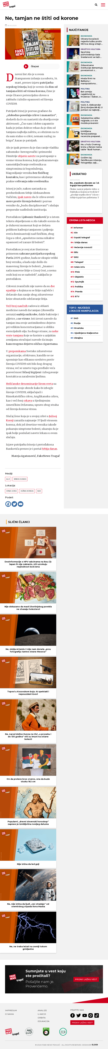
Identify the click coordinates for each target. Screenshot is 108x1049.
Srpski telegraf (82, 237)
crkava (28, 400)
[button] (103, 4)
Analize (42, 1010)
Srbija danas (49, 448)
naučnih (22, 306)
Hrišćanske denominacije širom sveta (29, 383)
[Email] (20, 504)
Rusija (77, 323)
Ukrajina (78, 338)
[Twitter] (14, 504)
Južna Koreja (27, 491)
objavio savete (27, 156)
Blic (76, 252)
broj (14, 306)
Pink (77, 272)
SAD (39, 491)
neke (55, 331)
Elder (95, 1045)
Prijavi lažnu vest (86, 979)
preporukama (17, 351)
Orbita (42, 1018)
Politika (79, 286)
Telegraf (78, 262)
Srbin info (79, 267)
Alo (8, 479)
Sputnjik (79, 282)
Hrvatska (79, 328)
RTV (77, 296)
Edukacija (43, 1021)
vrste (9, 335)
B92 (76, 257)
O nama (9, 1014)
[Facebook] (8, 504)
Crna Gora (11, 491)
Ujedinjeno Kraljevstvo (86, 333)
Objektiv (79, 277)
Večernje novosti (83, 247)
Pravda (78, 291)
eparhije (11, 290)
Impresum (11, 1010)
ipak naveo (25, 197)
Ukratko (79, 174)
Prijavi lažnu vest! (82, 1022)
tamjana (18, 335)
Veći (8, 306)
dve (52, 286)
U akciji (42, 1014)
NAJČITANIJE (78, 30)
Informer (78, 227)
